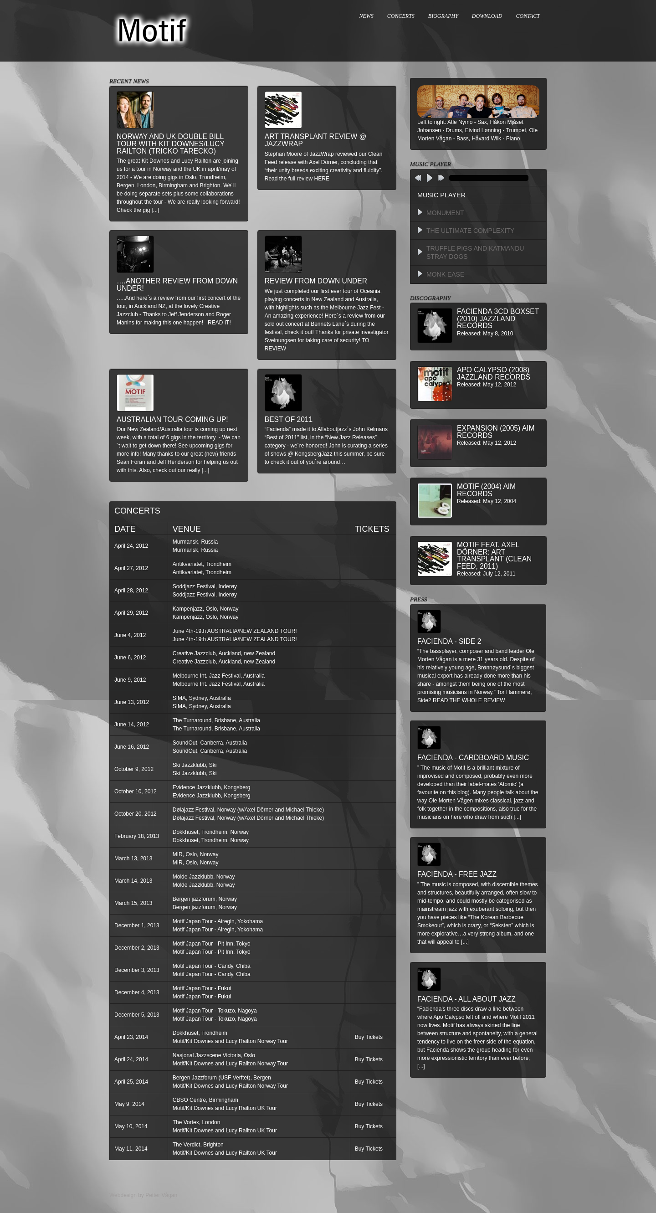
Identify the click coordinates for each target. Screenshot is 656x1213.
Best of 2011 (289, 419)
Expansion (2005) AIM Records (495, 431)
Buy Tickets (369, 1037)
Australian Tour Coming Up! (172, 419)
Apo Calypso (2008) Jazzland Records (493, 373)
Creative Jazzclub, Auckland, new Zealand (224, 653)
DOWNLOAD (487, 16)
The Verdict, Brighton (198, 1144)
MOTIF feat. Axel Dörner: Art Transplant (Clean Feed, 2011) (494, 555)
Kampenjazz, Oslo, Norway (206, 609)
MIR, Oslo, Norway (196, 854)
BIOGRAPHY (443, 16)
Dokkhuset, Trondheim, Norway (211, 832)
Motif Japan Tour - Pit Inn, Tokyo (212, 944)
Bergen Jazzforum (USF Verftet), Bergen (222, 1077)
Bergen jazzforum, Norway (205, 899)
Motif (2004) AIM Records (486, 490)
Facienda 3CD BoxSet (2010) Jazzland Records (498, 318)
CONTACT (528, 16)
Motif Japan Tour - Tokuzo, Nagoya (215, 1010)
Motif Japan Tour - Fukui (202, 988)
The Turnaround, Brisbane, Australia (216, 720)
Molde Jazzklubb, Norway (204, 877)
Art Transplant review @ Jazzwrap (316, 140)
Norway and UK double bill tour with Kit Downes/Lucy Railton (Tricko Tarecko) (171, 143)
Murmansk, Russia (195, 542)
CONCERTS (401, 16)
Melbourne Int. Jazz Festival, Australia (219, 676)
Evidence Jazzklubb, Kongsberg (212, 787)
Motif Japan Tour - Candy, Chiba (212, 966)
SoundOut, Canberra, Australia (210, 743)
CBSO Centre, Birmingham (205, 1100)
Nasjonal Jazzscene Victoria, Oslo (214, 1055)
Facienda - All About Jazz (466, 999)
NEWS (366, 16)
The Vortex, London (196, 1122)
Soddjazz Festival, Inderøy (205, 586)
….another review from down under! (177, 284)
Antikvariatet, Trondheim (202, 564)
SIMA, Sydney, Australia (202, 698)
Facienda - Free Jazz (457, 874)
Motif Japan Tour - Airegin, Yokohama (218, 921)
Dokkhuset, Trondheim (200, 1033)
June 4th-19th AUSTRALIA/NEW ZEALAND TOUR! (235, 631)
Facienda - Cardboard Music (473, 757)
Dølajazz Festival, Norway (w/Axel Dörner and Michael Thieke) (248, 810)
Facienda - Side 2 (449, 641)
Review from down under (316, 281)
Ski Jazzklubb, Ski (195, 765)
